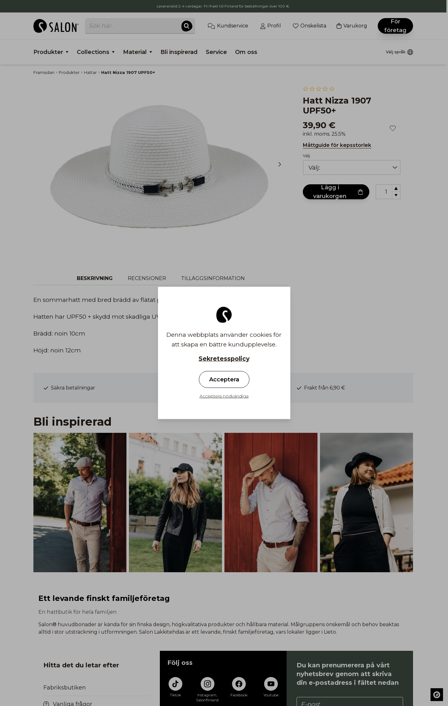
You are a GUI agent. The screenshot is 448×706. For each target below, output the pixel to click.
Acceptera (224, 379)
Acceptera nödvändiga (224, 396)
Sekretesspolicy (224, 358)
